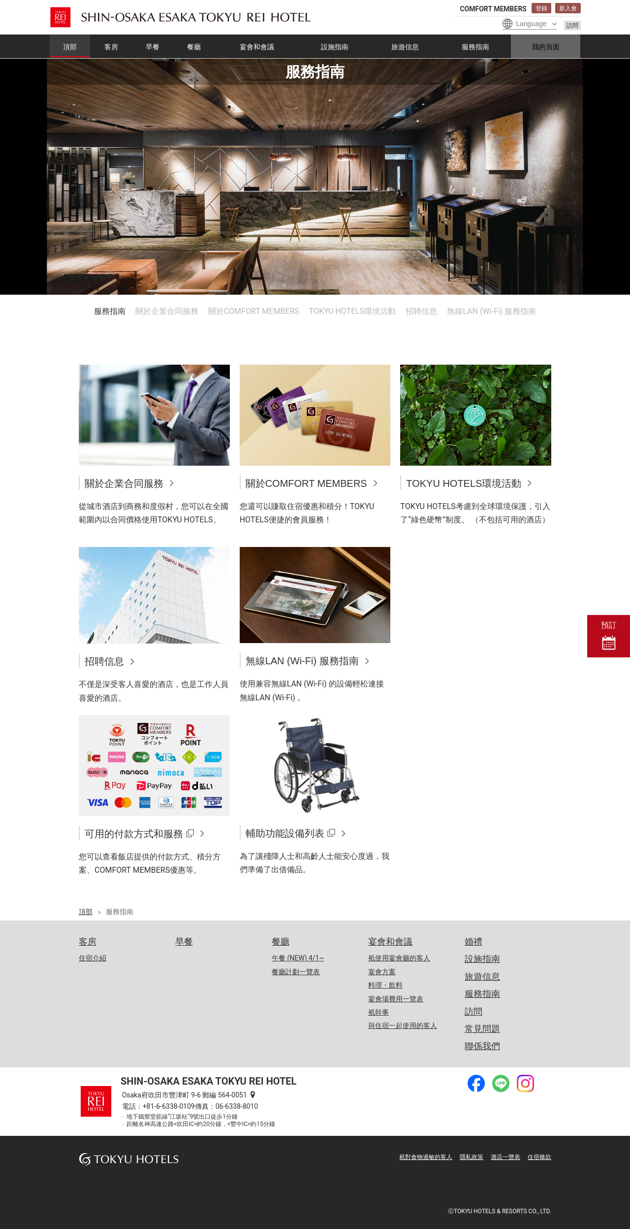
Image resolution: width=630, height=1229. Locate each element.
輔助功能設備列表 (285, 833)
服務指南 (110, 311)
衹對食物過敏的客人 (425, 1157)
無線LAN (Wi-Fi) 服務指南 (491, 311)
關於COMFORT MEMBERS (253, 311)
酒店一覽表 (505, 1157)
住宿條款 (539, 1157)
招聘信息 (421, 311)
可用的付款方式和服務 (134, 833)
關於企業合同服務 (166, 311)
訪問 (572, 25)
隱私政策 (471, 1157)
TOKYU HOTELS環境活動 (352, 311)
